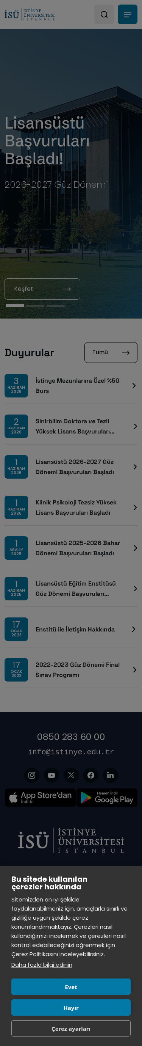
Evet (71, 987)
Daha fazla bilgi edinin (41, 965)
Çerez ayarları (71, 1028)
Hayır (70, 1007)
